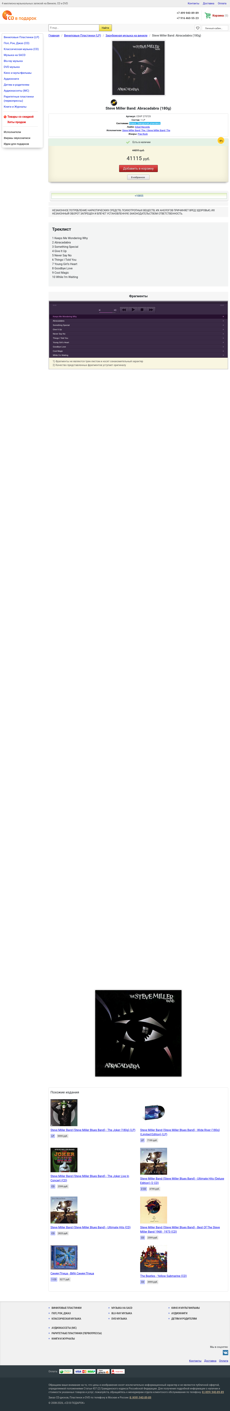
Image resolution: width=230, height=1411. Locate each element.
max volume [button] (115, 310)
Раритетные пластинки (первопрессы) (19, 98)
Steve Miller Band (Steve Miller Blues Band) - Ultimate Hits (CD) (90, 1227)
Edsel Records (142, 127)
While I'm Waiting (60, 355)
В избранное (138, 177)
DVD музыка (12, 67)
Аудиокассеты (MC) (16, 90)
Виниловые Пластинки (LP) (21, 37)
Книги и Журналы (15, 106)
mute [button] (100, 310)
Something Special (61, 325)
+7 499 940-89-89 (188, 13)
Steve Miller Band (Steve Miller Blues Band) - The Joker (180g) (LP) (92, 1130)
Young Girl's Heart (61, 342)
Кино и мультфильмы (18, 72)
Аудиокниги (11, 78)
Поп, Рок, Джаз (61, 1313)
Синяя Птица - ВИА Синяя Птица (72, 1273)
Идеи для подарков (16, 144)
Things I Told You (60, 338)
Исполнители (12, 132)
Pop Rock (143, 134)
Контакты (193, 3)
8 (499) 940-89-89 (213, 1392)
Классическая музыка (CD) (21, 49)
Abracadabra (58, 321)
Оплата (222, 3)
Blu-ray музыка (13, 61)
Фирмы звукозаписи (17, 138)
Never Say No (59, 334)
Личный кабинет (214, 28)
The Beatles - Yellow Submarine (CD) (163, 1276)
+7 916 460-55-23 (188, 18)
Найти (105, 27)
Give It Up (57, 329)
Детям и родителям (16, 84)
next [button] (151, 310)
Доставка (208, 3)
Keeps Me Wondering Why (65, 316)
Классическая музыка (66, 1318)
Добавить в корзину (138, 168)
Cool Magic (58, 351)
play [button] (138, 277)
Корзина (220, 15)
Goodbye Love (59, 347)
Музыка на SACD (15, 55)
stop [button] (142, 310)
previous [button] (124, 310)
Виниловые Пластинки (66, 1307)
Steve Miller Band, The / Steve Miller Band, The (146, 130)
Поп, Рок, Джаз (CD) (16, 43)
